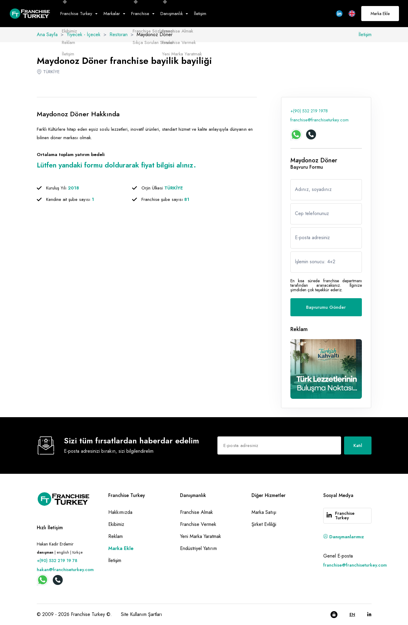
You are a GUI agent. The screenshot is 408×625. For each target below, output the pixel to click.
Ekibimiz (116, 524)
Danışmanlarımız (343, 536)
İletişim (200, 13)
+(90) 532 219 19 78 (57, 561)
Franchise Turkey (345, 515)
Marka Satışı (264, 512)
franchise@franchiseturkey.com (319, 120)
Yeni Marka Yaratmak (200, 536)
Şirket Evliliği (263, 524)
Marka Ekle (380, 14)
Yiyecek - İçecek (83, 34)
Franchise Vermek (198, 524)
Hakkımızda (120, 512)
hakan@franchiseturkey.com (65, 569)
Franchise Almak (196, 512)
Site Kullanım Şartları (141, 614)
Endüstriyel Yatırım (198, 548)
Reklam (115, 536)
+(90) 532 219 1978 (309, 111)
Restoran (118, 34)
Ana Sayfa (47, 34)
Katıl (357, 445)
